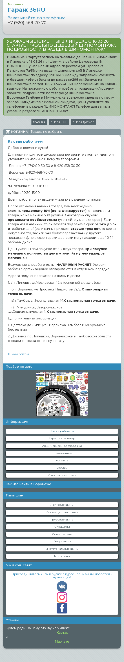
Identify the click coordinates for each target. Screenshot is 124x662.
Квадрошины (62, 541)
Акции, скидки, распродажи (62, 445)
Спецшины (62, 526)
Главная (39, 122)
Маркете (62, 642)
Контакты (62, 460)
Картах (62, 633)
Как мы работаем (62, 431)
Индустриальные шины (62, 548)
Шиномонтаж (62, 453)
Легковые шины (62, 504)
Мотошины (62, 556)
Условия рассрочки (62, 475)
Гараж (26, 10)
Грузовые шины (62, 519)
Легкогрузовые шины (62, 512)
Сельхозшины (62, 534)
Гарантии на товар (62, 438)
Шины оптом (18, 354)
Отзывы (62, 467)
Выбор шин (59, 122)
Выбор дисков (83, 122)
